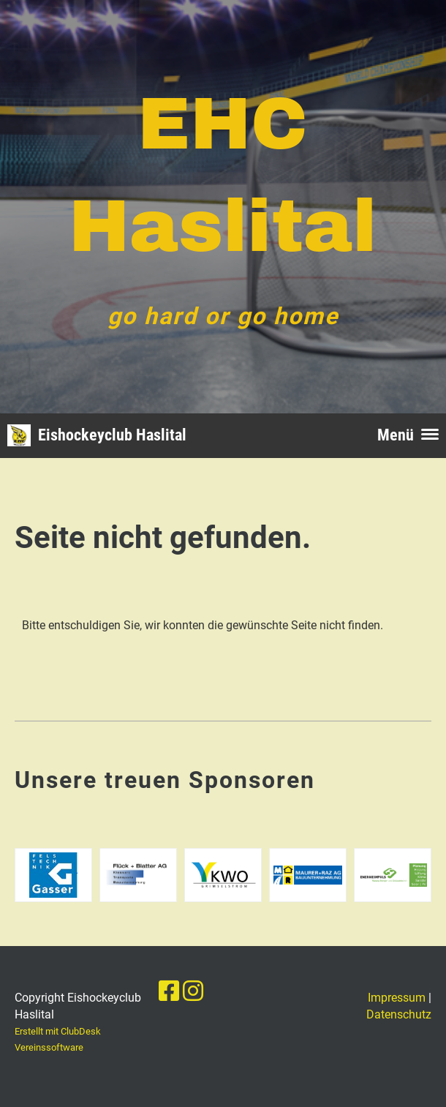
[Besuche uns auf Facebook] (169, 991)
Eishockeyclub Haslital (112, 435)
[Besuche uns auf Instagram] (193, 991)
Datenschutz (398, 1014)
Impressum (397, 998)
